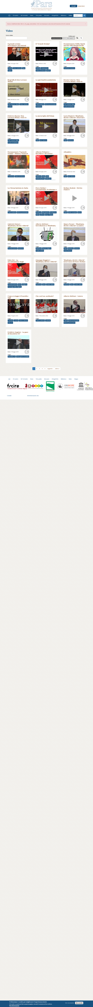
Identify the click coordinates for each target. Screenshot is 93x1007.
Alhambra (67, 152)
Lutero (66, 320)
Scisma (10, 68)
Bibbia (37, 214)
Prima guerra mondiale (22, 356)
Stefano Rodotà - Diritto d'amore (73, 189)
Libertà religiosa (46, 248)
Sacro (19, 284)
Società (10, 106)
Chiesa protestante (73, 320)
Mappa (76, 379)
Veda (47, 176)
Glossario (46, 15)
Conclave (10, 320)
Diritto (65, 212)
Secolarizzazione (12, 248)
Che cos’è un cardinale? (45, 296)
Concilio (16, 320)
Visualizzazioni (56, 38)
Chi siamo (15, 15)
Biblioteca (63, 15)
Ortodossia (11, 176)
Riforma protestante (50, 104)
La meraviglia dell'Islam (45, 116)
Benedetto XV (11, 356)
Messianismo (45, 212)
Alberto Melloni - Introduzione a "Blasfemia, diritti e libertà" (46, 225)
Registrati (81, 6)
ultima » (57, 368)
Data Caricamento (68, 38)
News (31, 15)
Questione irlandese (69, 68)
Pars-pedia (39, 15)
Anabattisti (39, 106)
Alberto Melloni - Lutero (73, 296)
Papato (10, 70)
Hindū (43, 176)
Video (70, 15)
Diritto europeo (72, 212)
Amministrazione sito (33, 395)
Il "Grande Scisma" (43, 44)
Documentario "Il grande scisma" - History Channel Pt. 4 (18, 153)
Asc (77, 38)
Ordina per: (72, 36)
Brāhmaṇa (48, 178)
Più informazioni (14, 1005)
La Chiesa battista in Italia (18, 188)
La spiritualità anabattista (46, 80)
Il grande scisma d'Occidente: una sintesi (17, 44)
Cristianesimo (44, 68)
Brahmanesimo (40, 178)
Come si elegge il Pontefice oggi (18, 297)
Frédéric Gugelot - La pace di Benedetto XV (18, 333)
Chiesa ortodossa (41, 70)
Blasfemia (70, 140)
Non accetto (79, 1003)
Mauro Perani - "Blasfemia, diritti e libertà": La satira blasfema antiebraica (74, 225)
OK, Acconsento (69, 1003)
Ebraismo (38, 212)
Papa (23, 68)
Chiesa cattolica (17, 68)
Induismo (38, 176)
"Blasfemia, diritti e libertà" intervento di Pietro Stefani (74, 261)
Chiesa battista (40, 104)
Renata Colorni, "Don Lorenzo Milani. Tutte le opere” (73, 81)
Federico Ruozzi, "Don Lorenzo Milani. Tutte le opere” (17, 117)
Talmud (42, 214)
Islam (37, 140)
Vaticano (10, 323)
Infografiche (55, 15)
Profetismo (53, 212)
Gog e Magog (49, 214)
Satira (65, 140)
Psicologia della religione (14, 286)
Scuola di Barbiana (69, 106)
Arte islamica (43, 140)
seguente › (50, 368)
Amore (79, 212)
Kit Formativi (24, 15)
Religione (24, 284)
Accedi (73, 6)
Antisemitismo (68, 250)
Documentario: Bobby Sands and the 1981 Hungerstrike (74, 44)
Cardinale (47, 320)
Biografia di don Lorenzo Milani (17, 80)
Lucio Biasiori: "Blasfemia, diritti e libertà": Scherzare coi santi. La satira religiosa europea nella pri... (74, 118)
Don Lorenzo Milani (13, 104)
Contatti (9, 395)
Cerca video (9, 35)
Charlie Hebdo (40, 250)
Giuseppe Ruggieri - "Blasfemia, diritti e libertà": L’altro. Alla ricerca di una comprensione (46, 262)
